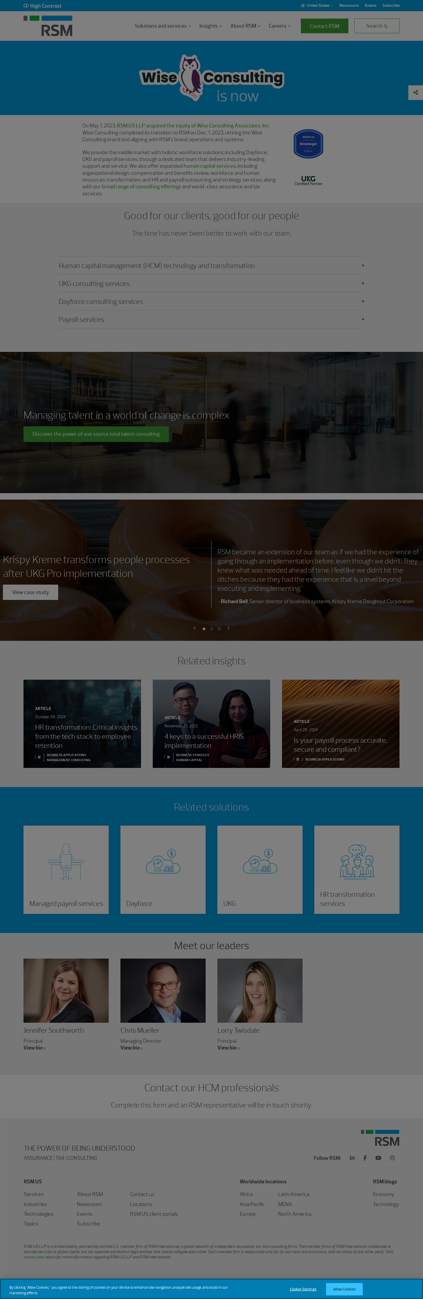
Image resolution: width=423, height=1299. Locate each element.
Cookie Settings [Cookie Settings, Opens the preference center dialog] (303, 1290)
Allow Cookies (344, 1290)
